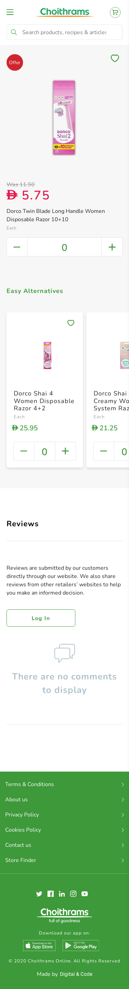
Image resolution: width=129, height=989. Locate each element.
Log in (41, 618)
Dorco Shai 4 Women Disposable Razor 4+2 (44, 400)
